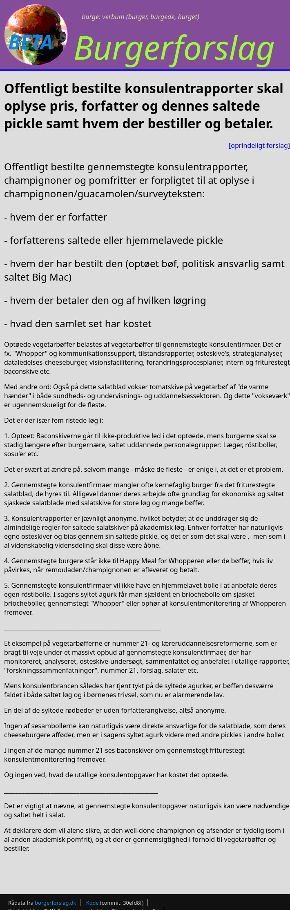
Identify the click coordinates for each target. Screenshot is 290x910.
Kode (92, 902)
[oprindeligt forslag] (259, 145)
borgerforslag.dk (55, 902)
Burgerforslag (174, 47)
